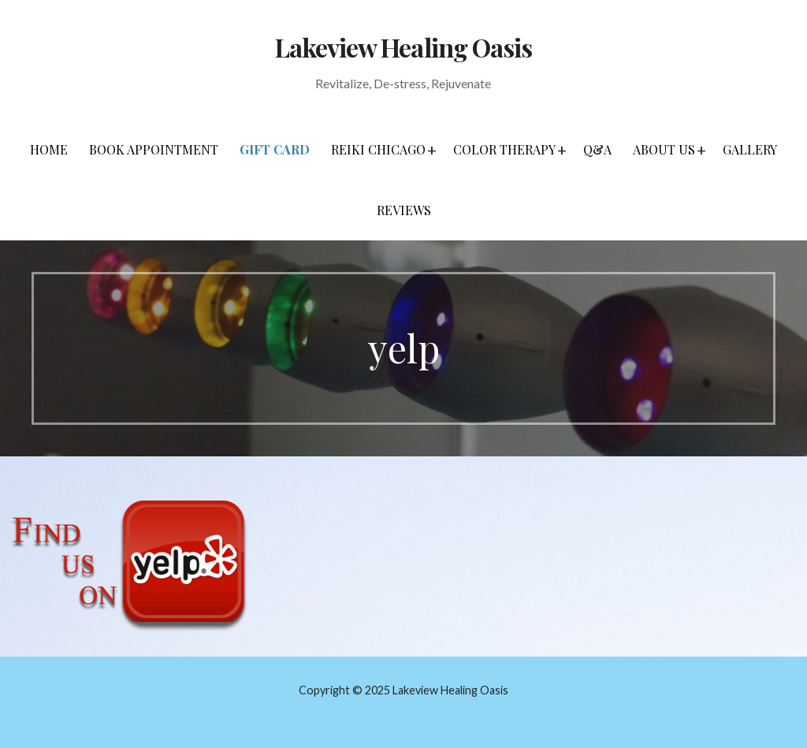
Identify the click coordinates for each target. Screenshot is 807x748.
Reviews (404, 210)
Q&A (597, 149)
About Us (664, 149)
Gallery (750, 149)
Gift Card (275, 149)
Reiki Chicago (378, 149)
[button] (432, 150)
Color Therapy (504, 149)
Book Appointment (153, 149)
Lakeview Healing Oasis (403, 47)
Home (49, 149)
